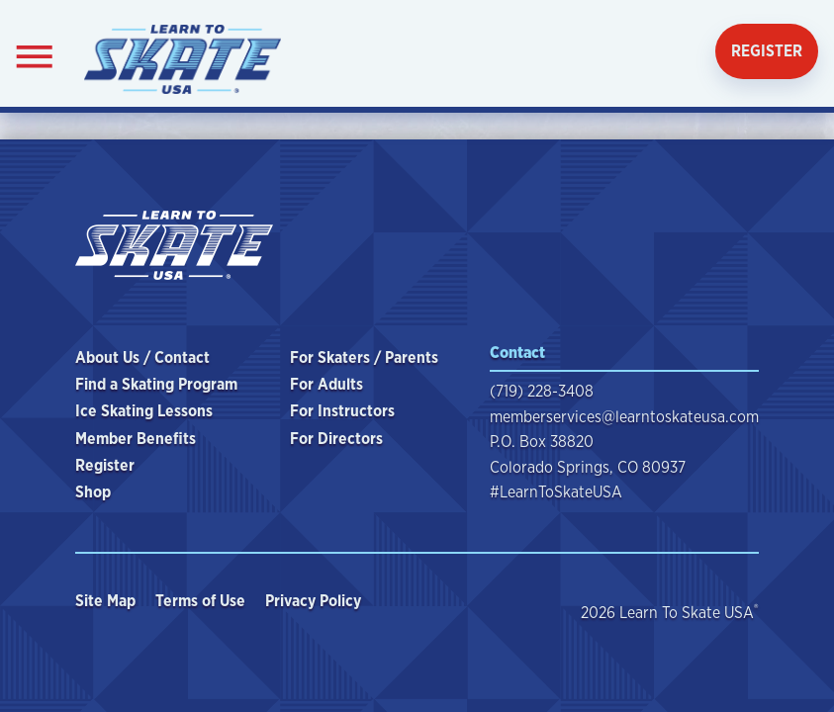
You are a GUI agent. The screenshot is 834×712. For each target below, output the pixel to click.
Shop (93, 492)
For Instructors (342, 410)
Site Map (107, 600)
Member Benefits (135, 438)
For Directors (336, 438)
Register (766, 51)
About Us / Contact (142, 357)
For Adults (326, 384)
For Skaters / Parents (364, 357)
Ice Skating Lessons (144, 410)
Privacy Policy (315, 600)
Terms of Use (202, 600)
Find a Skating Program (156, 384)
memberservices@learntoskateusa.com (624, 416)
